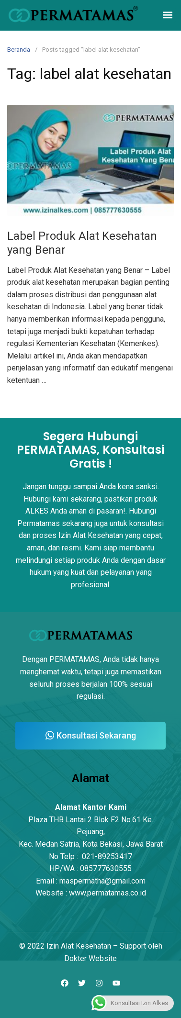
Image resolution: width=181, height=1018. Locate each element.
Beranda (18, 49)
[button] (168, 15)
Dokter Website (90, 958)
